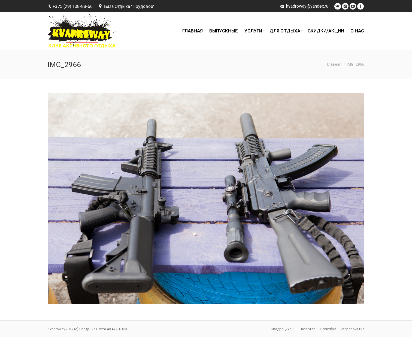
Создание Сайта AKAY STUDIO (104, 329)
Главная (334, 64)
